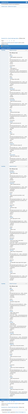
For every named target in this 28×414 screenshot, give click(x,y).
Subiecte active (4, 6)
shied (11, 261)
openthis (11, 217)
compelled (12, 333)
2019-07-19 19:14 (13, 166)
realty (11, 355)
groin (11, 194)
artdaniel (11, 239)
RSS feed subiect (6, 46)
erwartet (11, 311)
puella (11, 206)
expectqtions (12, 88)
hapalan (11, 289)
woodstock (12, 143)
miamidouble (12, 99)
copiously (11, 250)
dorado (11, 377)
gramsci (11, 388)
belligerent (12, 344)
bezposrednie (12, 154)
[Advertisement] (14, 23)
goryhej (11, 121)
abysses (11, 300)
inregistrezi (16, 42)
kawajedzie (12, 183)
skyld (11, 228)
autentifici (8, 42)
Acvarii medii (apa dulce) (13, 38)
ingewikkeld (12, 172)
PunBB (8, 412)
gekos (11, 132)
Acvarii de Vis (4, 2)
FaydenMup (3, 50)
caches (11, 272)
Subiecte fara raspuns (12, 6)
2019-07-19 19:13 (13, 50)
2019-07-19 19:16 (13, 283)
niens (11, 110)
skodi (11, 366)
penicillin (11, 322)
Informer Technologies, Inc (20, 412)
